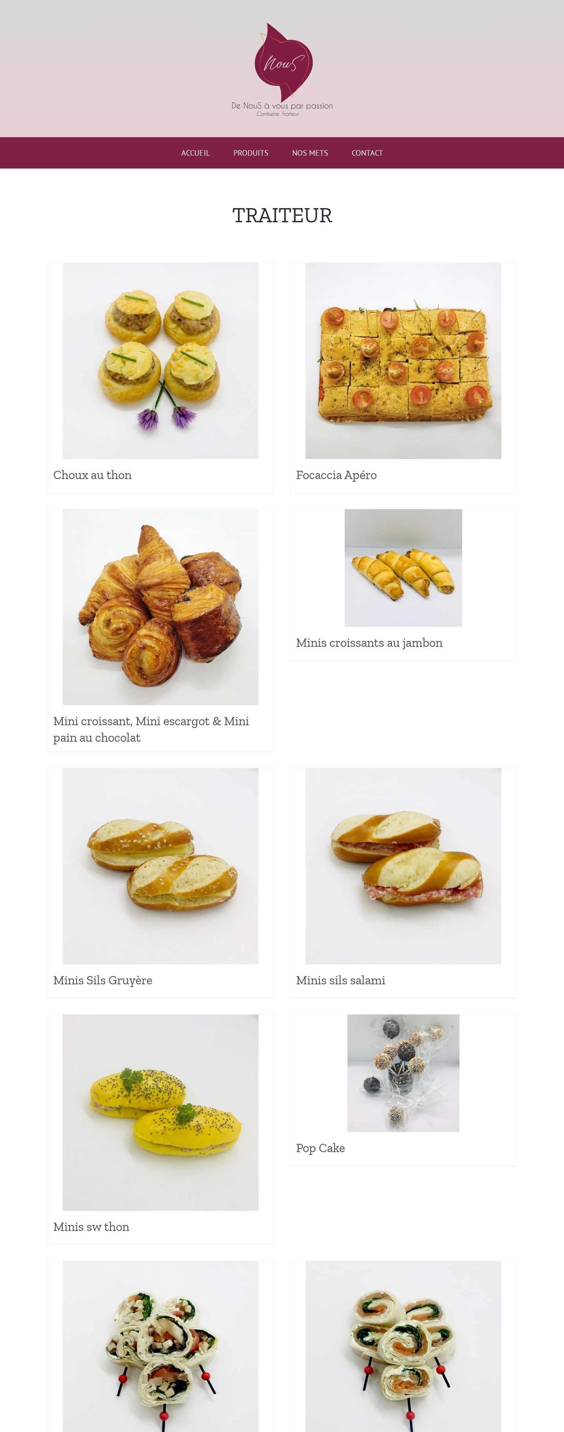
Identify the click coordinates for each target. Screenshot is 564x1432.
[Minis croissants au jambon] (403, 568)
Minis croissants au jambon (369, 642)
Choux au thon (92, 474)
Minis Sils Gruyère (102, 980)
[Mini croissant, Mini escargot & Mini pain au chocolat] (160, 607)
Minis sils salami (340, 980)
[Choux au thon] (160, 361)
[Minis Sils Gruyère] (160, 866)
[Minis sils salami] (403, 866)
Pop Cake (320, 1147)
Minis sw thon (91, 1226)
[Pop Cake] (403, 1073)
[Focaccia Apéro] (403, 361)
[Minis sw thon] (160, 1113)
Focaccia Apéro (336, 474)
